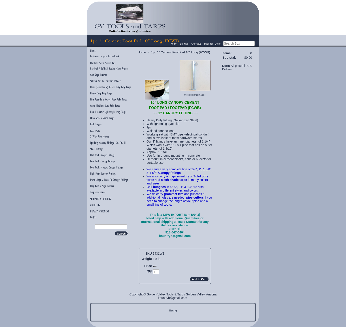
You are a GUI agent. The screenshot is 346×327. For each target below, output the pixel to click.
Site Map (184, 44)
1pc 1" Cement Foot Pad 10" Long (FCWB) (180, 52)
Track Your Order (212, 44)
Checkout (196, 44)
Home (174, 44)
